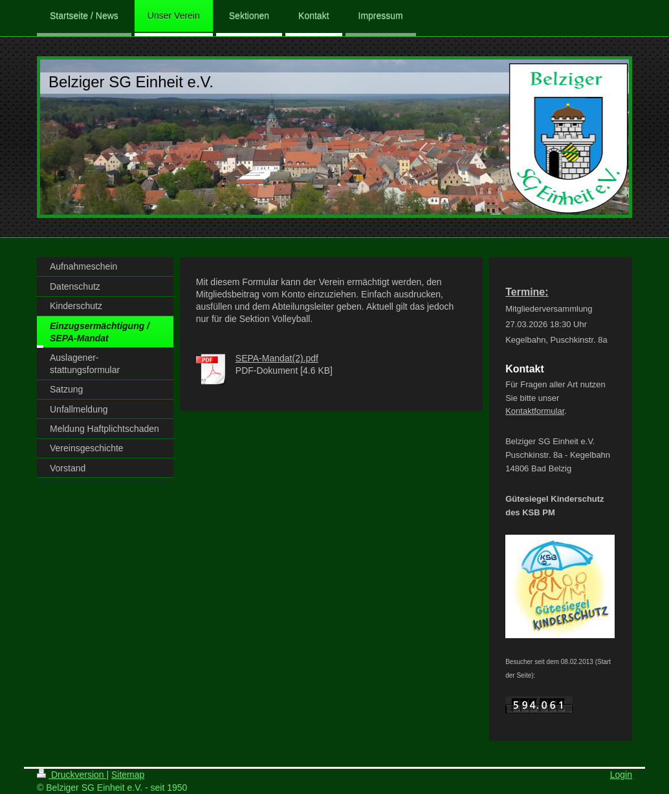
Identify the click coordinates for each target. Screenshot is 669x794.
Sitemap (127, 774)
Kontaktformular (534, 411)
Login (621, 774)
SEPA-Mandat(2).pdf (277, 358)
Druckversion (71, 774)
